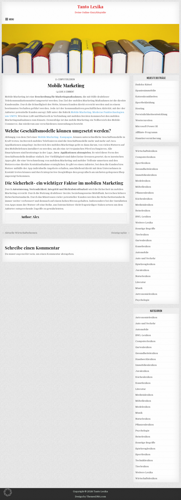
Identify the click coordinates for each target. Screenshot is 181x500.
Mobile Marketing (66, 85)
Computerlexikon (66, 79)
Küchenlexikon (143, 198)
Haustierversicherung (148, 138)
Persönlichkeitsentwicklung (151, 114)
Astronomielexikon (146, 294)
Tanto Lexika (90, 6)
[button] (8, 492)
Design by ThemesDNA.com (90, 496)
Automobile (141, 252)
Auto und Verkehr (145, 258)
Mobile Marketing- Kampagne (55, 137)
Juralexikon (142, 270)
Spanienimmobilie (145, 90)
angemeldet (23, 254)
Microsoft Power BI (146, 126)
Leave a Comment (66, 91)
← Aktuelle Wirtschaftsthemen (19, 232)
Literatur (140, 282)
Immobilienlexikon (146, 175)
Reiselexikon (142, 210)
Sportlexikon (142, 163)
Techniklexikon (144, 460)
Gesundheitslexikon (146, 169)
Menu (11, 19)
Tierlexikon (142, 234)
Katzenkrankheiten (146, 96)
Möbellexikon (143, 186)
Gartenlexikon (143, 240)
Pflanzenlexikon (144, 192)
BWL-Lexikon (143, 216)
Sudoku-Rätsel (143, 84)
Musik (138, 288)
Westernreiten (143, 120)
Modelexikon (142, 180)
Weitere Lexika (144, 222)
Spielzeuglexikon (145, 264)
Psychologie (142, 300)
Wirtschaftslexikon (146, 151)
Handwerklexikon (145, 359)
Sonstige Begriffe (145, 228)
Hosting (139, 108)
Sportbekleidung (145, 102)
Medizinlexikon (144, 204)
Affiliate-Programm (146, 132)
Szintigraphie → (120, 232)
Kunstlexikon (142, 246)
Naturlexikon (142, 276)
